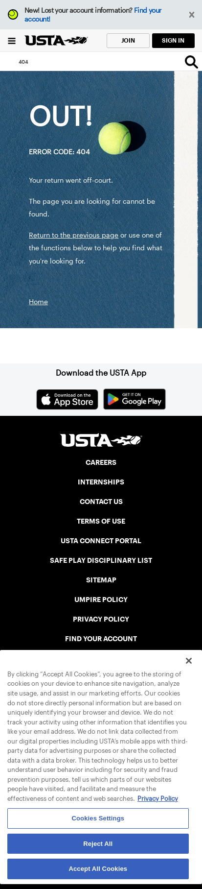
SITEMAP (101, 579)
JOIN (128, 40)
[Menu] (12, 40)
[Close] (189, 661)
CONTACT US (101, 501)
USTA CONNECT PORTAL (101, 540)
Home (38, 302)
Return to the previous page (73, 235)
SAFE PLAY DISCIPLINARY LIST (101, 560)
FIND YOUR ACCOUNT (101, 638)
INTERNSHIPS (101, 482)
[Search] (191, 62)
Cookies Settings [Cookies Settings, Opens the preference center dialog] (98, 818)
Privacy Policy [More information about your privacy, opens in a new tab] (157, 798)
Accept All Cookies (97, 868)
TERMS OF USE (101, 521)
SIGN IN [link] (173, 40)
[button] (192, 15)
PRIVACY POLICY (101, 619)
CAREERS (101, 462)
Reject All (97, 843)
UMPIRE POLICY (101, 599)
